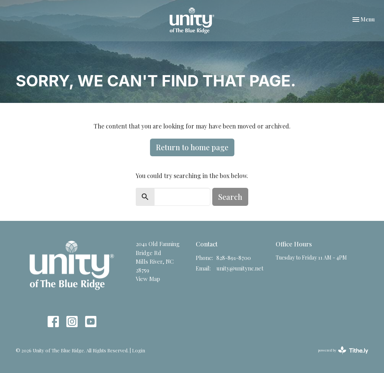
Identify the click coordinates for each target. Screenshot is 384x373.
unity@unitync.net (240, 268)
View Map (148, 278)
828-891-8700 (233, 257)
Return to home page (192, 147)
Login (138, 350)
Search (230, 197)
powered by (343, 350)
